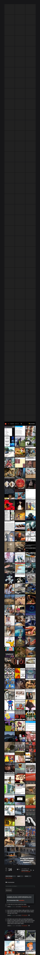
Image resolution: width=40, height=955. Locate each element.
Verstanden (20, 946)
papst (19, 454)
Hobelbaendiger (24, 448)
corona (26, 454)
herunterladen (27, 450)
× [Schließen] (35, 952)
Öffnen (29, 952)
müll (16, 2)
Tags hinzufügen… (9, 456)
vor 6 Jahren (24, 447)
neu (9, 2)
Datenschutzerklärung (20, 943)
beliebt (12, 2)
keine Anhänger (9, 454)
